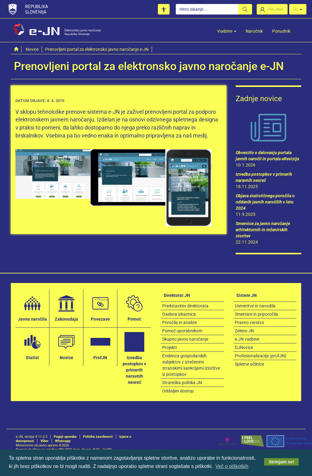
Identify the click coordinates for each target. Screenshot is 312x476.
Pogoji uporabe (65, 437)
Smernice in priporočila (256, 314)
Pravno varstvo (249, 322)
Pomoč (134, 307)
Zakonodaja (66, 307)
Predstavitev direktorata (185, 305)
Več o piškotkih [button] (231, 466)
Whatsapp (62, 441)
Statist (32, 346)
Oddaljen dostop (178, 390)
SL (297, 9)
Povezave (100, 307)
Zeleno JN (244, 330)
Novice (32, 49)
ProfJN (100, 346)
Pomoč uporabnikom (182, 330)
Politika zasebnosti (98, 437)
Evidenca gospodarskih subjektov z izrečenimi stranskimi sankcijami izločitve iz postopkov (191, 365)
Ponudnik (281, 31)
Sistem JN (246, 295)
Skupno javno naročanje (185, 339)
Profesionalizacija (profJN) (260, 355)
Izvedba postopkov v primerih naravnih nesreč (134, 358)
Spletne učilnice (249, 364)
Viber (44, 441)
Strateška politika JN (182, 382)
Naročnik (254, 31)
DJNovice (244, 347)
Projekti (169, 347)
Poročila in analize (179, 322)
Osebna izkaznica (179, 314)
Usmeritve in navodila (255, 305)
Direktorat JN (177, 295)
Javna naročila (32, 307)
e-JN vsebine (247, 339)
